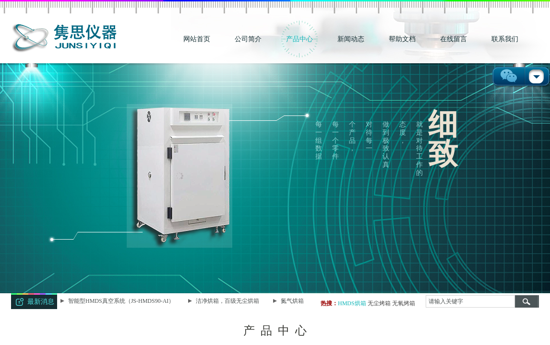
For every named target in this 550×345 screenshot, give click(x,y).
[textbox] (470, 301)
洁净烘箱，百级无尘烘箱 (228, 301)
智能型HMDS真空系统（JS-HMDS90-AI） (122, 301)
